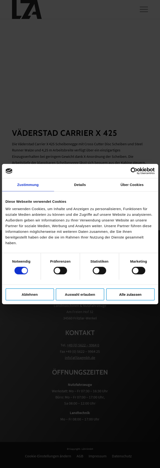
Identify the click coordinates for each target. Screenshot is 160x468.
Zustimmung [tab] (28, 185)
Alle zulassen (130, 294)
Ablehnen (30, 294)
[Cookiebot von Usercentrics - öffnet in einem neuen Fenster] (134, 171)
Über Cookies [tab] (132, 185)
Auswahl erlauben (80, 294)
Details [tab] (80, 185)
